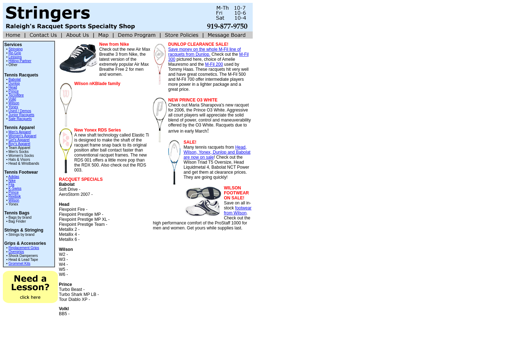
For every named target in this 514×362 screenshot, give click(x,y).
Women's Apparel (22, 136)
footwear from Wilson (237, 210)
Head (13, 87)
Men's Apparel (20, 132)
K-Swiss (15, 188)
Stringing (15, 49)
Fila (11, 185)
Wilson (14, 103)
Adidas (13, 177)
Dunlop (14, 83)
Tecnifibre (16, 95)
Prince (14, 91)
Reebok (15, 196)
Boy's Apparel (19, 144)
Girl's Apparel (19, 140)
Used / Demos (20, 111)
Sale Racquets (20, 119)
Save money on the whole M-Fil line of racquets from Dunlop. (204, 52)
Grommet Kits (19, 264)
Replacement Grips (24, 248)
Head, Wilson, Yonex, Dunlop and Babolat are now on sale (216, 152)
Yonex (13, 107)
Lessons (15, 57)
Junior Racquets (21, 115)
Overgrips (16, 252)
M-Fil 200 (214, 64)
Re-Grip (15, 53)
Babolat (15, 79)
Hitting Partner (20, 61)
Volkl (12, 99)
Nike (12, 181)
